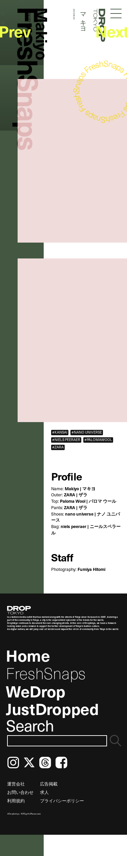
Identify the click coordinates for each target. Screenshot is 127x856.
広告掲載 (49, 783)
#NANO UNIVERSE (86, 432)
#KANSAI (59, 432)
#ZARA (58, 447)
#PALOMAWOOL (98, 439)
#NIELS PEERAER (66, 439)
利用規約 (16, 800)
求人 (44, 792)
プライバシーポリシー (62, 800)
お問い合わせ (20, 792)
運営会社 (16, 783)
